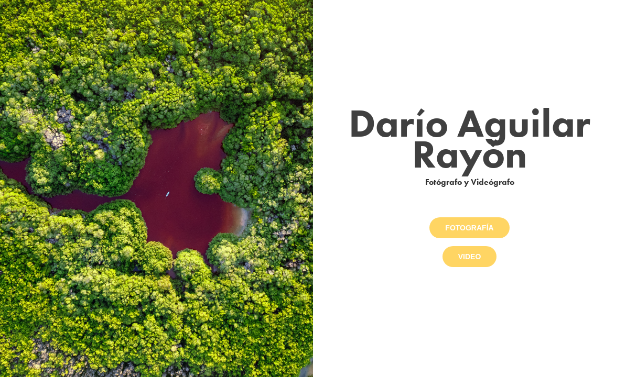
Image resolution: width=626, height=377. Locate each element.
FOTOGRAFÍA (469, 228)
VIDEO (469, 256)
